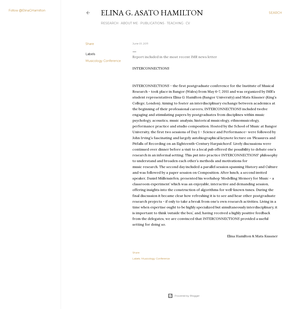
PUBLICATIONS (152, 23)
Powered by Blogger (184, 295)
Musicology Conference (103, 61)
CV (188, 23)
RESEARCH (110, 23)
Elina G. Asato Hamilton (152, 13)
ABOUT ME (129, 23)
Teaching (175, 23)
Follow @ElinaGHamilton (27, 10)
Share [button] (89, 44)
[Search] (275, 13)
